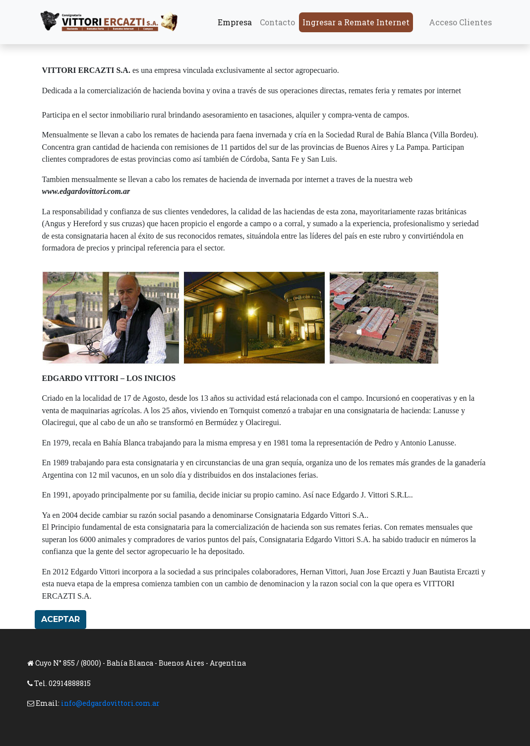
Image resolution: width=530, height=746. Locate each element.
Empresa (235, 22)
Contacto (277, 22)
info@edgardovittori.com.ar (110, 703)
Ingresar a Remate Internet (356, 22)
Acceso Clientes (460, 22)
